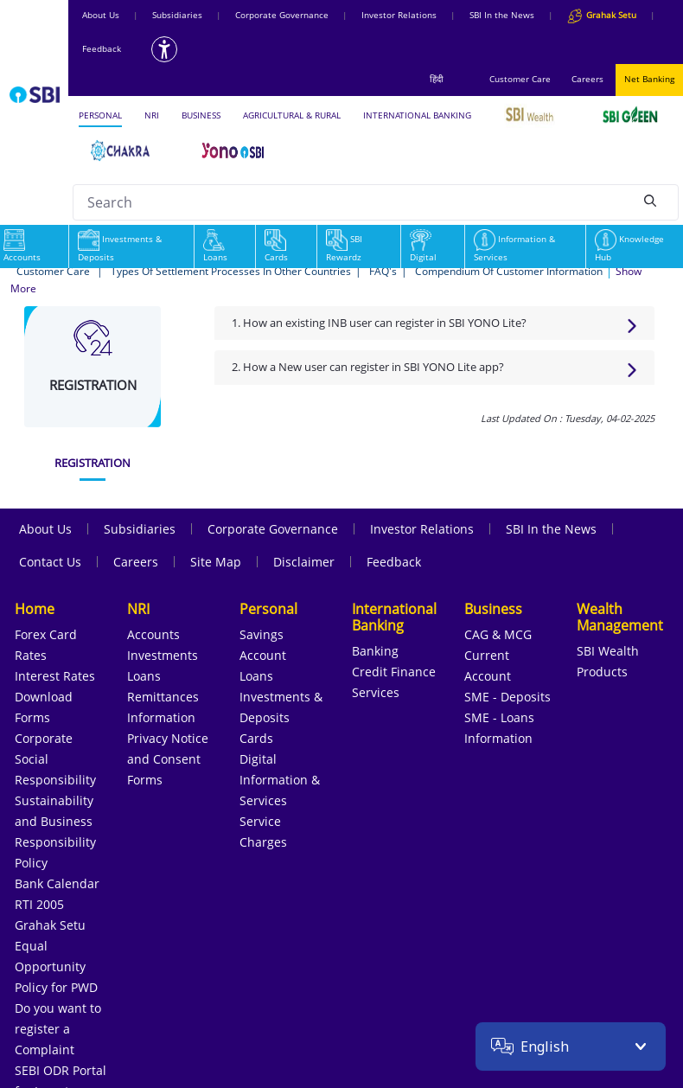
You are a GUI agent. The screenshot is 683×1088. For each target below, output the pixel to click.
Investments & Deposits (120, 248)
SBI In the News (501, 15)
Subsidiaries (177, 15)
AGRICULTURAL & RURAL (292, 115)
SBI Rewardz (344, 248)
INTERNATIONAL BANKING (417, 115)
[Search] (650, 200)
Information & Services (514, 248)
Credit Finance (394, 671)
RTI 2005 (39, 904)
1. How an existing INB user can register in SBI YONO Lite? (379, 322)
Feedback (101, 48)
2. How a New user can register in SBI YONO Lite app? (368, 366)
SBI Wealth (608, 651)
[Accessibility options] (164, 49)
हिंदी (437, 79)
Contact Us (50, 562)
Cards (276, 248)
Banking (375, 651)
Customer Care (520, 79)
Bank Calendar (57, 883)
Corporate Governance (282, 15)
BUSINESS (201, 115)
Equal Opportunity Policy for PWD (56, 966)
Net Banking (649, 79)
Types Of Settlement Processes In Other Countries (231, 271)
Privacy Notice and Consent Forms (167, 759)
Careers (587, 79)
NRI (151, 115)
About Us (100, 15)
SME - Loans (499, 717)
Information (161, 717)
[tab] (93, 463)
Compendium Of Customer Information (509, 271)
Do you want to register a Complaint (58, 1029)
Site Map (215, 562)
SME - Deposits (507, 696)
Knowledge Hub (629, 248)
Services (375, 692)
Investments (162, 655)
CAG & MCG (498, 634)
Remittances (163, 696)
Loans (215, 248)
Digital (423, 248)
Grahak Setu (50, 925)
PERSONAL (100, 115)
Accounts (153, 634)
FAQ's (383, 271)
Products (602, 671)
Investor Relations (399, 15)
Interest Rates (55, 676)
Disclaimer (304, 562)
